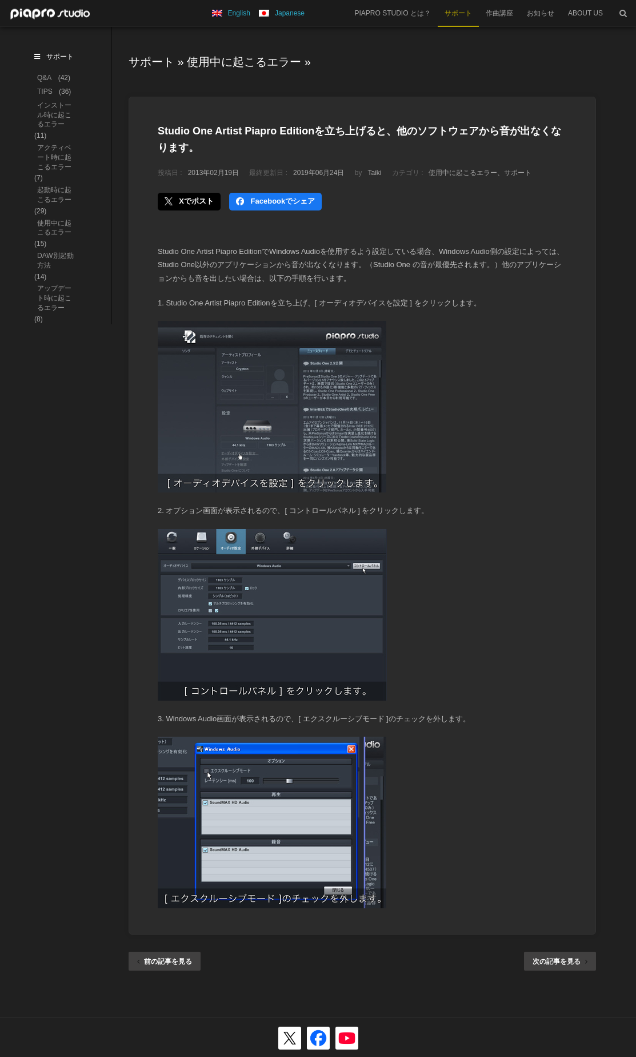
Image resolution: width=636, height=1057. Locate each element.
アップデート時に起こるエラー (54, 298)
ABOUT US (585, 13)
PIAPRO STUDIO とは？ (393, 13)
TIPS (45, 92)
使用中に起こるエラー (244, 61)
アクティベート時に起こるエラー (54, 157)
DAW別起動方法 (55, 260)
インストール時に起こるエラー (54, 115)
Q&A (44, 78)
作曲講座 (499, 13)
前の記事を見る (164, 961)
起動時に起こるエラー (54, 195)
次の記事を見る (560, 961)
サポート (458, 13)
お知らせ (540, 13)
